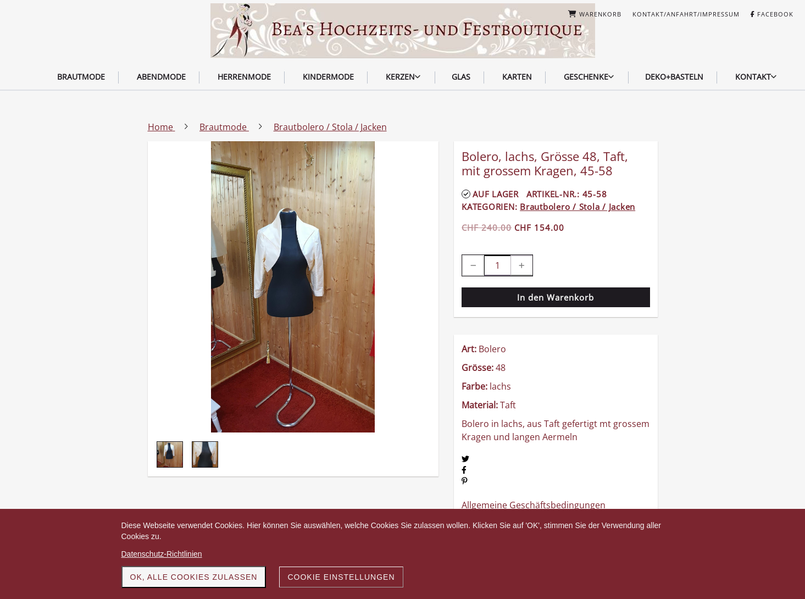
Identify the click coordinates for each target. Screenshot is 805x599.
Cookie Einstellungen (341, 577)
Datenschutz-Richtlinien (161, 554)
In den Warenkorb (555, 297)
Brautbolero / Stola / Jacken (577, 206)
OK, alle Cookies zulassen (194, 577)
